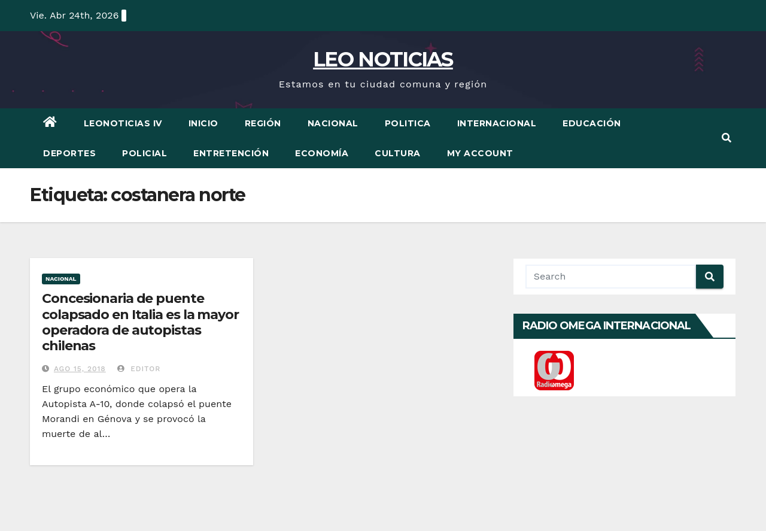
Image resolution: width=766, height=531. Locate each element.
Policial (144, 153)
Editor (138, 369)
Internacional (497, 123)
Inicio (203, 123)
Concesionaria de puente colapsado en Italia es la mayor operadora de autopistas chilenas (140, 322)
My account (480, 153)
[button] (726, 138)
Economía (321, 153)
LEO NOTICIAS (383, 59)
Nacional (333, 123)
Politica (408, 123)
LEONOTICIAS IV (123, 123)
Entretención (231, 153)
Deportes (69, 153)
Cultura (398, 153)
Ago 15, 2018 (80, 369)
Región (263, 123)
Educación (592, 123)
